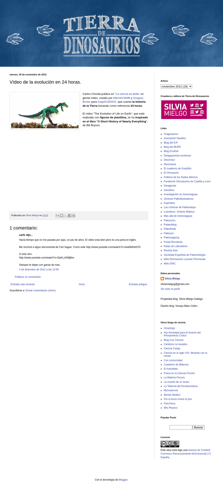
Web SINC (170, 263)
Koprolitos (169, 203)
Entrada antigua (138, 284)
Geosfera (169, 190)
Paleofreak (170, 228)
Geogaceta (170, 185)
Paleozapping (171, 237)
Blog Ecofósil (171, 151)
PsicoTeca (169, 403)
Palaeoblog (170, 224)
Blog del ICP (171, 142)
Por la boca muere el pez (178, 399)
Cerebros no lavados (175, 344)
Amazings (169, 328)
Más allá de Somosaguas (178, 215)
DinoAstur (169, 159)
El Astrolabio (171, 368)
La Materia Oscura (174, 377)
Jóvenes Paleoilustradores (179, 198)
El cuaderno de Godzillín (177, 168)
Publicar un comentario (28, 276)
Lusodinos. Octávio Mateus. (179, 211)
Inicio (82, 284)
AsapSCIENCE (107, 101)
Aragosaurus (171, 134)
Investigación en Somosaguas (181, 194)
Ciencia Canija (172, 348)
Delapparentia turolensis (177, 155)
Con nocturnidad (173, 360)
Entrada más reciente (23, 284)
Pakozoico (169, 220)
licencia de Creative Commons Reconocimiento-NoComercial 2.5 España (186, 454)
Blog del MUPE (172, 146)
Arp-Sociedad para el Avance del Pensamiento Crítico (182, 334)
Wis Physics (171, 407)
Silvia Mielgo (172, 278)
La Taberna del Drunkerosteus (181, 386)
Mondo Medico (172, 394)
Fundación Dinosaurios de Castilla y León (187, 181)
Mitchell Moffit (121, 98)
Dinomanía (170, 164)
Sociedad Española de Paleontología (184, 254)
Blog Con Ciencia (173, 340)
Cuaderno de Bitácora (176, 364)
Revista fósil (171, 250)
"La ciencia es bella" (127, 93)
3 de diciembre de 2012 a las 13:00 (39, 269)
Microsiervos (171, 390)
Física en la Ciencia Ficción (179, 373)
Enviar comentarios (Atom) (41, 290)
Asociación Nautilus (175, 138)
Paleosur (169, 233)
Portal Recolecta (173, 242)
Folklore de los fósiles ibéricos (181, 177)
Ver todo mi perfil (170, 289)
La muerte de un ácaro (176, 381)
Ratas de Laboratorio (175, 246)
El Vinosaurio (171, 172)
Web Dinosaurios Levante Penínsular (185, 259)
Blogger (123, 479)
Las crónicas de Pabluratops (180, 207)
